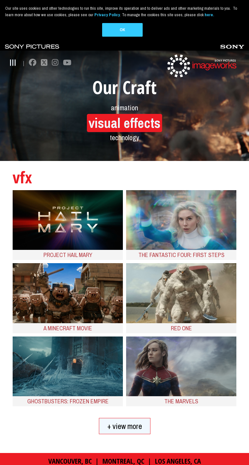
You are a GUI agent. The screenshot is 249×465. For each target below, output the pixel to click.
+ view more (124, 411)
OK (122, 29)
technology (124, 123)
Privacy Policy (107, 15)
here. (209, 15)
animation (124, 93)
